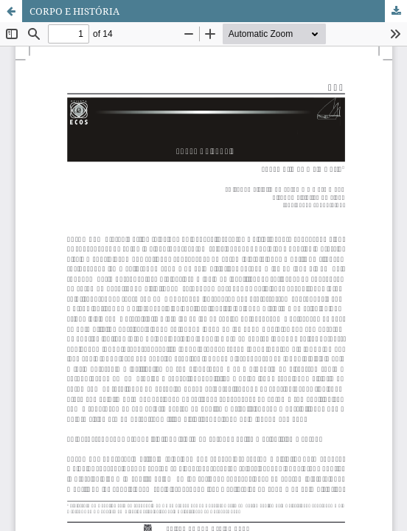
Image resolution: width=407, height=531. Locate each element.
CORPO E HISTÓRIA (74, 11)
